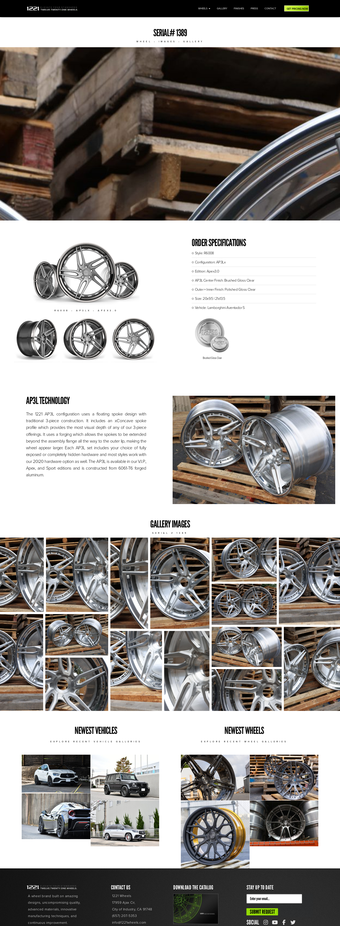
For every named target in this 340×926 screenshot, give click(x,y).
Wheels (204, 8)
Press (254, 8)
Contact (270, 8)
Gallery (222, 8)
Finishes (239, 8)
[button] (22, 575)
